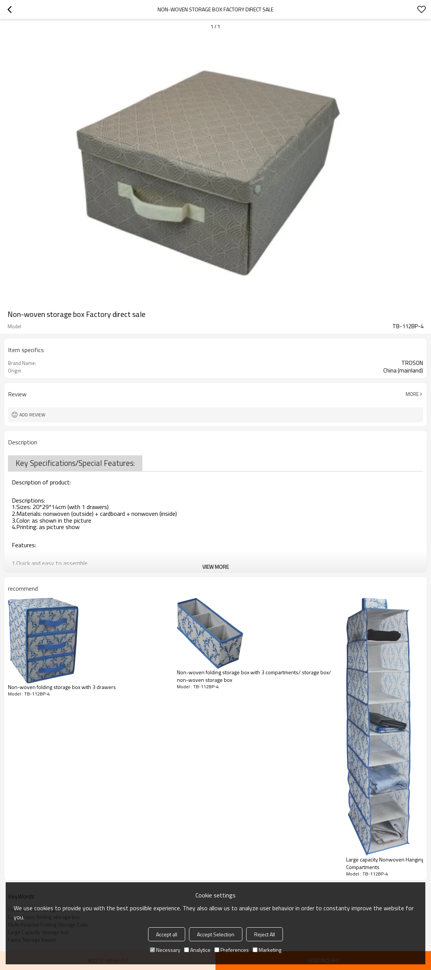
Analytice (197, 950)
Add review (32, 414)
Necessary (165, 950)
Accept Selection (215, 934)
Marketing (267, 950)
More (412, 394)
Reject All (264, 934)
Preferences (231, 950)
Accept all (166, 934)
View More (215, 567)
